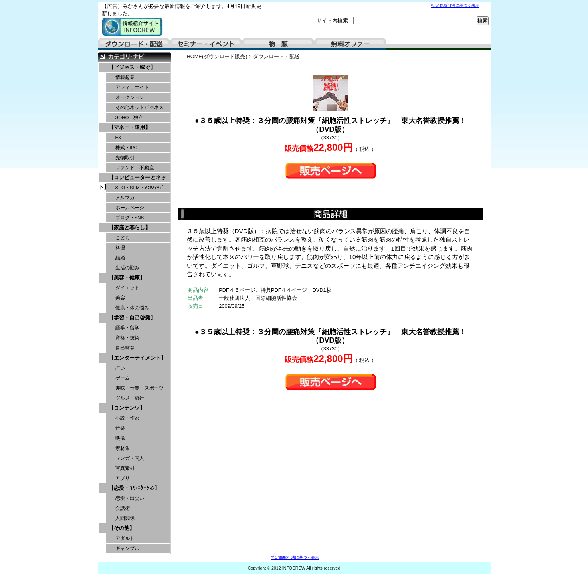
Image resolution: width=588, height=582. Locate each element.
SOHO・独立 (129, 117)
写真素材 (125, 468)
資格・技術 (127, 337)
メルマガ (125, 197)
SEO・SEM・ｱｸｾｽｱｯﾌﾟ (139, 187)
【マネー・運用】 (129, 127)
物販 (278, 44)
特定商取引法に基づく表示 (455, 5)
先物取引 (125, 157)
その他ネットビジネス (139, 107)
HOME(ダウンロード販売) (217, 56)
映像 (120, 438)
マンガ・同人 (129, 458)
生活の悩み (127, 267)
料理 (120, 247)
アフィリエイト (132, 87)
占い (120, 368)
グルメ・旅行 (129, 398)
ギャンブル (127, 548)
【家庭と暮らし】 (129, 227)
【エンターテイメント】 (137, 358)
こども (122, 237)
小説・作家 (127, 418)
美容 (120, 297)
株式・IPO (126, 147)
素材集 (122, 448)
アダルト (125, 538)
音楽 (120, 428)
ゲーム (122, 378)
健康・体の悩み (132, 307)
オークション (129, 97)
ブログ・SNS (129, 217)
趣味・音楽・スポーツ (139, 388)
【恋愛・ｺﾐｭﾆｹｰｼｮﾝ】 (134, 488)
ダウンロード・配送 (134, 44)
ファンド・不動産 (134, 167)
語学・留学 (127, 327)
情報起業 (125, 77)
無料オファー (350, 44)
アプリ (122, 478)
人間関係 (125, 518)
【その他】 (122, 528)
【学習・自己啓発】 (132, 318)
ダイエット (127, 287)
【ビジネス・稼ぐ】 (132, 67)
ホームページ (129, 207)
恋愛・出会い (129, 498)
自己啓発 (125, 348)
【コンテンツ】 (127, 408)
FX (118, 137)
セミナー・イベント (206, 44)
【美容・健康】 (127, 278)
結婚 (120, 257)
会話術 (122, 508)
